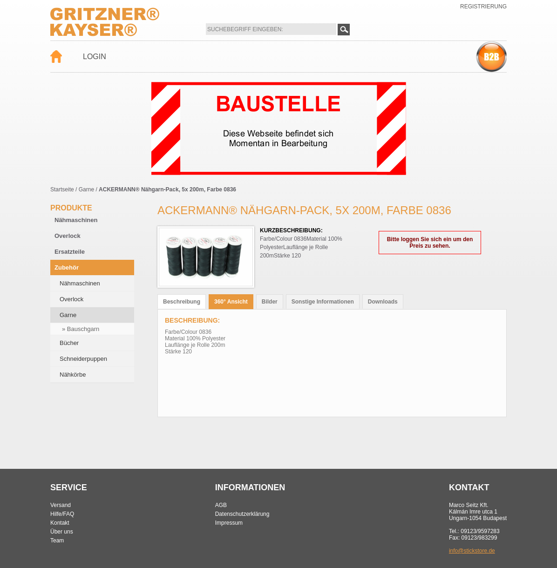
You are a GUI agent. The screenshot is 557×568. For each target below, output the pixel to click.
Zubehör (66, 267)
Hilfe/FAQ (62, 514)
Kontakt (59, 523)
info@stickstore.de (472, 551)
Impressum (229, 523)
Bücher (69, 342)
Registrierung (483, 6)
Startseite (62, 189)
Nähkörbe (73, 374)
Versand (60, 505)
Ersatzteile (69, 251)
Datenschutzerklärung (242, 514)
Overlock (67, 235)
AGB (221, 505)
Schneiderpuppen (83, 358)
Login (94, 57)
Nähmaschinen (75, 219)
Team (57, 540)
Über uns (61, 531)
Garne (86, 189)
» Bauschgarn (80, 328)
